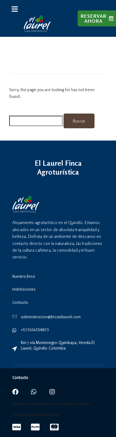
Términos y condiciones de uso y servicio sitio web (51, 403)
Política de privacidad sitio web (36, 414)
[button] (14, 9)
